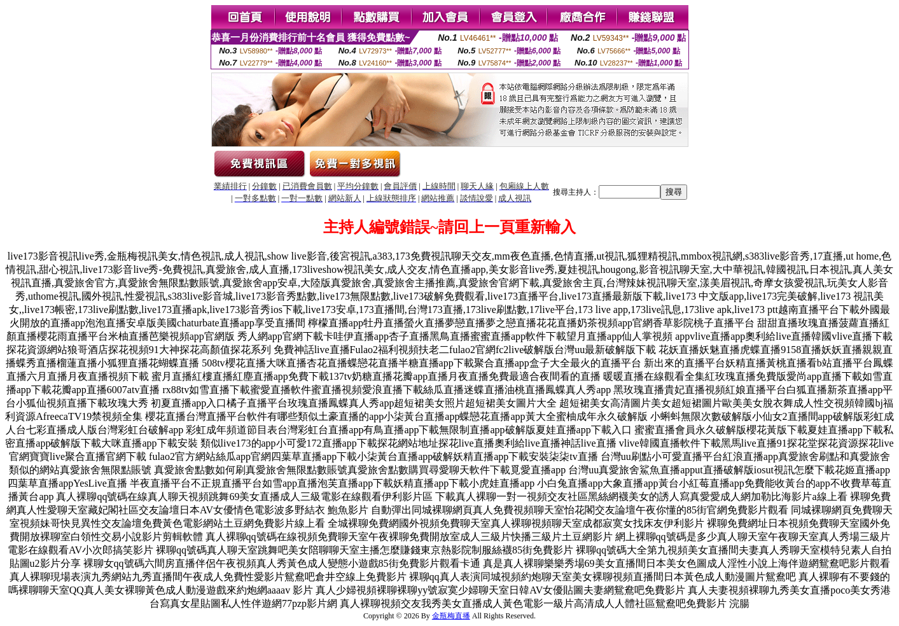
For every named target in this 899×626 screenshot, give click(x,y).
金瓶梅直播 (451, 615)
